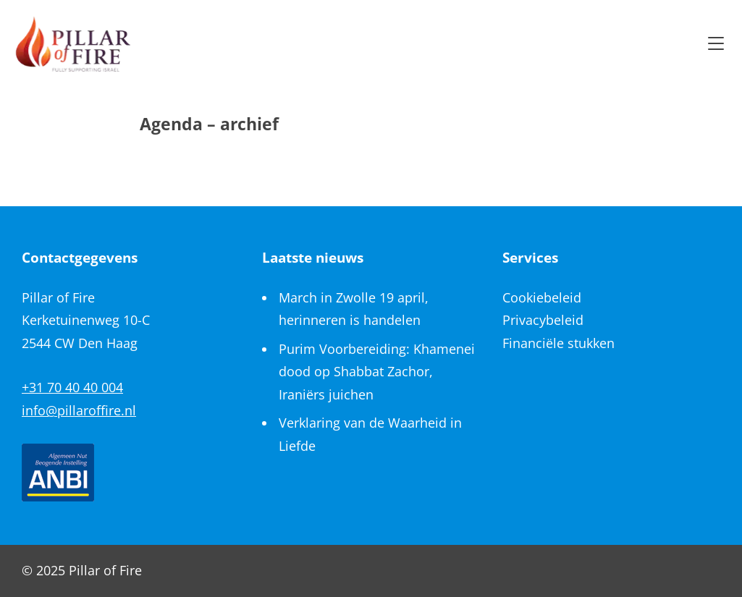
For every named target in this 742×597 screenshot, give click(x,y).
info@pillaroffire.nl (79, 410)
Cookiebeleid (541, 297)
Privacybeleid (542, 320)
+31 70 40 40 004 (72, 387)
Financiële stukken (558, 343)
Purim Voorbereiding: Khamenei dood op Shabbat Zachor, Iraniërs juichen (377, 371)
